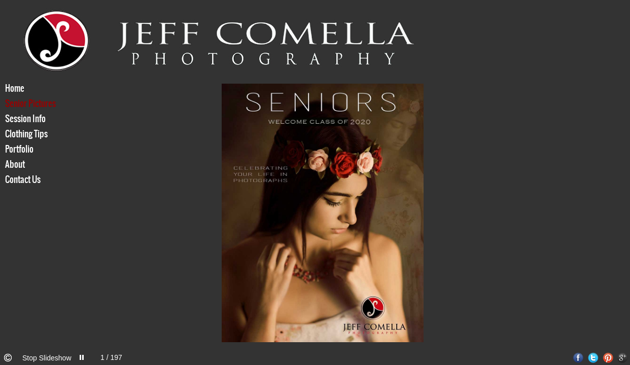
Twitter (593, 357)
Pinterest (608, 357)
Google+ (622, 357)
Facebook (578, 357)
